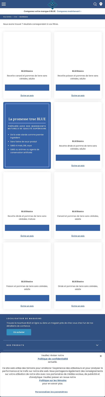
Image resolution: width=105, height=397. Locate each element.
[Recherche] (95, 4)
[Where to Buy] (100, 4)
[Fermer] (101, 356)
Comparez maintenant (68, 11)
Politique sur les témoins (52, 380)
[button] (4, 4)
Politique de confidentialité (53, 358)
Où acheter (19, 332)
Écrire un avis (27, 95)
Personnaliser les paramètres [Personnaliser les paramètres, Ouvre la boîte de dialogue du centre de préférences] (51, 391)
